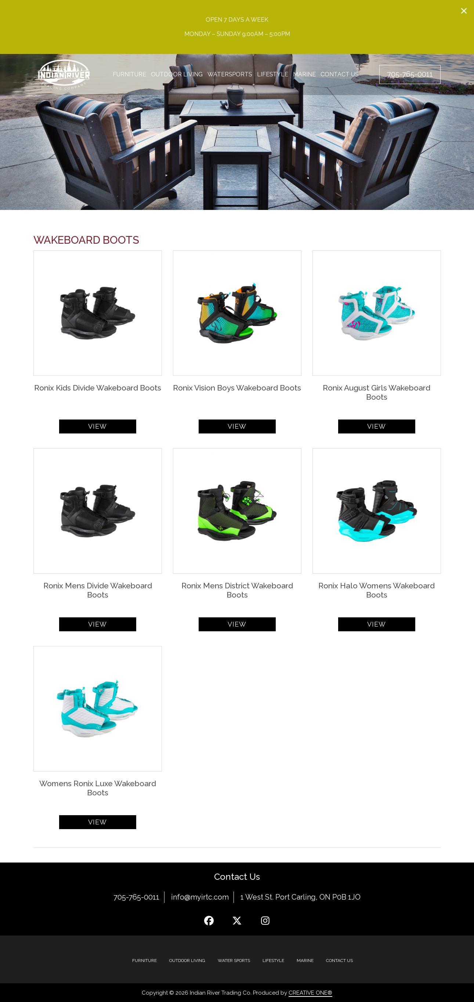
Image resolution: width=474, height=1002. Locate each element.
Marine (305, 74)
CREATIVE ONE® (310, 992)
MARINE (305, 960)
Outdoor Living (177, 74)
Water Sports (234, 960)
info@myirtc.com (200, 897)
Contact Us (340, 74)
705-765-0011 (136, 897)
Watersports (230, 74)
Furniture (129, 74)
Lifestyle (273, 74)
